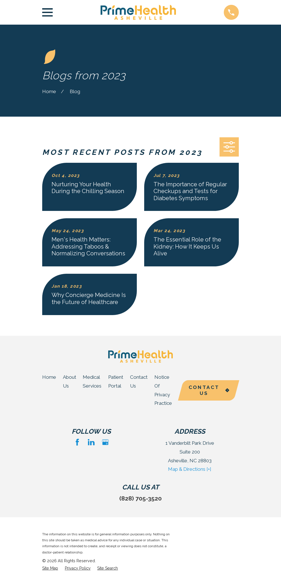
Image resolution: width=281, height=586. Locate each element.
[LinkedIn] (91, 442)
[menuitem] (50, 568)
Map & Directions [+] (189, 469)
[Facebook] (77, 442)
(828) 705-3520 (140, 498)
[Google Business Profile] (105, 442)
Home (49, 377)
